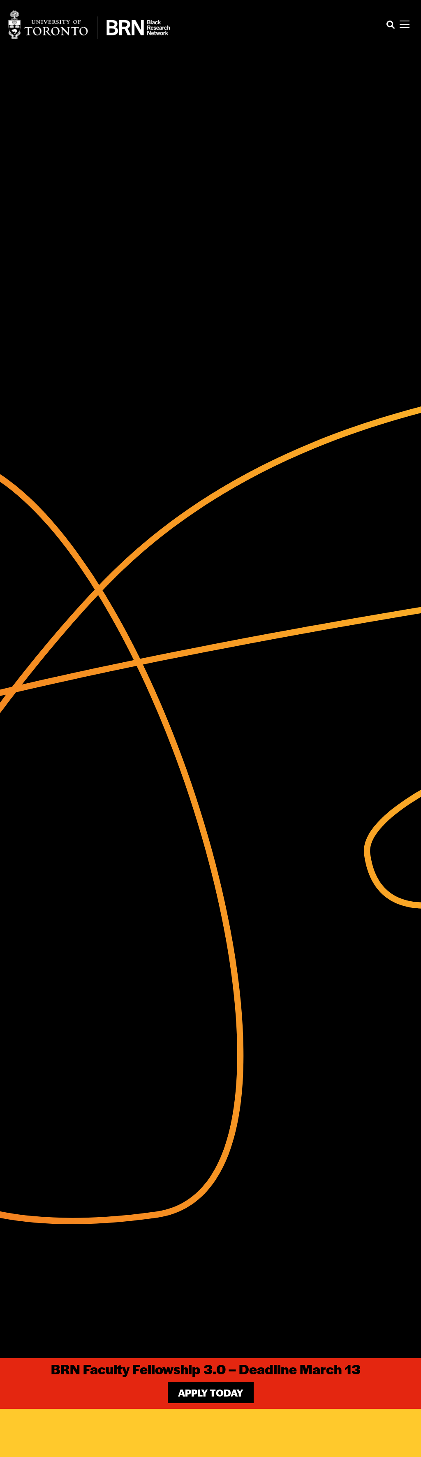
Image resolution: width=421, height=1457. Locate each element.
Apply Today (210, 1392)
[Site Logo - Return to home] (89, 24)
